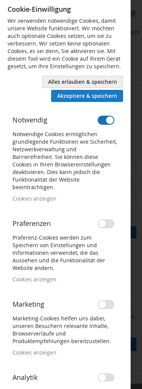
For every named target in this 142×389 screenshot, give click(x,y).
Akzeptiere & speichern (87, 95)
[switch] (106, 120)
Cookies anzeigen (34, 198)
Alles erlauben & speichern (82, 81)
